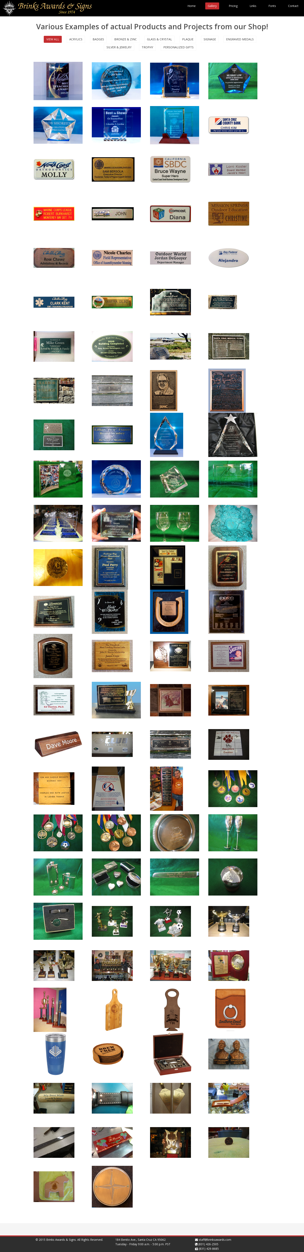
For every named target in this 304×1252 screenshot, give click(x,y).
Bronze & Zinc (125, 39)
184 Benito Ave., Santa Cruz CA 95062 (140, 1240)
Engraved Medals (240, 39)
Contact (293, 6)
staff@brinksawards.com (215, 1240)
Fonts (272, 6)
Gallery (212, 6)
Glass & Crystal (159, 39)
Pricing (233, 6)
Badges (98, 39)
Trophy (147, 47)
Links (253, 6)
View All (52, 39)
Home (191, 6)
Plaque (187, 39)
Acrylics (75, 39)
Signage (210, 39)
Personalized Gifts (178, 47)
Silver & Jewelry (119, 47)
